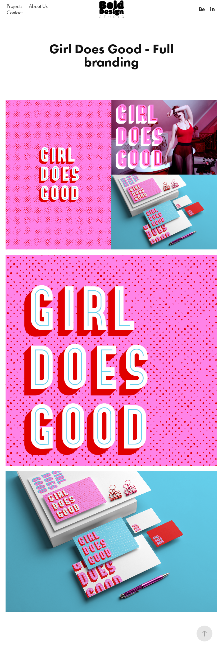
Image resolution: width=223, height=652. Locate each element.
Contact (14, 12)
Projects (14, 6)
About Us (38, 6)
